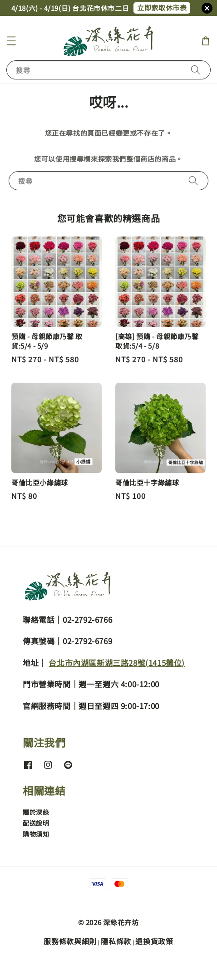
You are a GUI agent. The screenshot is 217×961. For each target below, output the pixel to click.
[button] (11, 41)
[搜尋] (195, 70)
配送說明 (36, 823)
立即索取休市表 (162, 7)
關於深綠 (36, 812)
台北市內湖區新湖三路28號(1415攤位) (117, 662)
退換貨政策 (154, 941)
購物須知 (36, 833)
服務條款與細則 (70, 941)
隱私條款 (116, 941)
